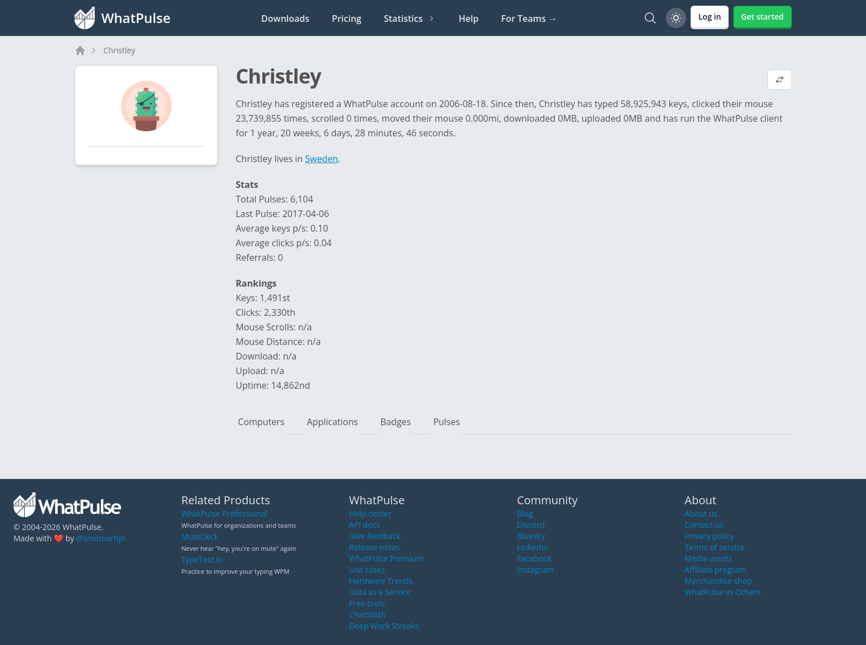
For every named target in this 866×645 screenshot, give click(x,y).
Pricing (347, 18)
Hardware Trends (381, 580)
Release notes (374, 547)
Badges (396, 422)
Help (469, 18)
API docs (364, 524)
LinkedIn (532, 547)
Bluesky (531, 536)
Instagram (535, 569)
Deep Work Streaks (384, 625)
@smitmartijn (101, 538)
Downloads (285, 18)
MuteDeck (199, 536)
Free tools (367, 603)
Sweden (321, 159)
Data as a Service (380, 592)
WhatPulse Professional (224, 513)
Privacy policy (709, 536)
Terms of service (715, 547)
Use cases (367, 569)
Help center (370, 513)
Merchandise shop (718, 580)
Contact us (704, 524)
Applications (332, 422)
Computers (261, 422)
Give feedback (375, 536)
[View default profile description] (779, 81)
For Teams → (529, 18)
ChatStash (367, 614)
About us (701, 513)
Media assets (709, 558)
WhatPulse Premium (386, 558)
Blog (525, 513)
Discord (531, 524)
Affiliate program (716, 569)
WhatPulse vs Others (723, 592)
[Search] (650, 18)
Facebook (534, 558)
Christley (120, 50)
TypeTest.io (202, 559)
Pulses (446, 422)
